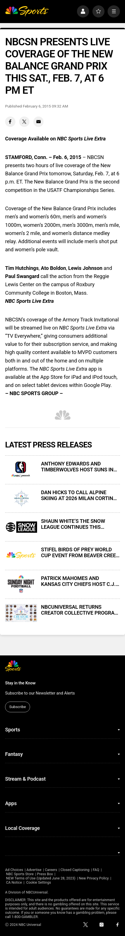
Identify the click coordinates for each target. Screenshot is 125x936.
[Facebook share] (10, 122)
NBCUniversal (36, 892)
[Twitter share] (24, 122)
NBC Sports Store (19, 874)
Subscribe (17, 706)
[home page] (27, 11)
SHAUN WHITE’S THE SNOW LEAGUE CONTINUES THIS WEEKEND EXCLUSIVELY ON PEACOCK (73, 524)
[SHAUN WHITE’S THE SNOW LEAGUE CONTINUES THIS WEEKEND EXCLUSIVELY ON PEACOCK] (21, 527)
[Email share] (38, 122)
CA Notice (14, 882)
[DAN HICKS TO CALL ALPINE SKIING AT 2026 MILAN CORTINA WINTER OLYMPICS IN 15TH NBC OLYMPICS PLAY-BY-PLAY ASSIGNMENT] (21, 498)
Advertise (33, 870)
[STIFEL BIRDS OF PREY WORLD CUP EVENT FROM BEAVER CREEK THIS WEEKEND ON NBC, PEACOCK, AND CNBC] (21, 556)
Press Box (45, 874)
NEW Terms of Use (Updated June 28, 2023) (40, 878)
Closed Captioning (74, 870)
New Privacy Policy (94, 878)
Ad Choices (14, 870)
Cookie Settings (38, 882)
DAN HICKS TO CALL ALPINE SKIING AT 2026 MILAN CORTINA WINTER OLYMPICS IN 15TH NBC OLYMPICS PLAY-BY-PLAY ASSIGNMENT (79, 495)
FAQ (96, 870)
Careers (51, 870)
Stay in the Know (20, 683)
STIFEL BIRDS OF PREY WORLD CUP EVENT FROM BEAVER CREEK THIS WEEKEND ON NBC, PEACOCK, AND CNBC (80, 552)
